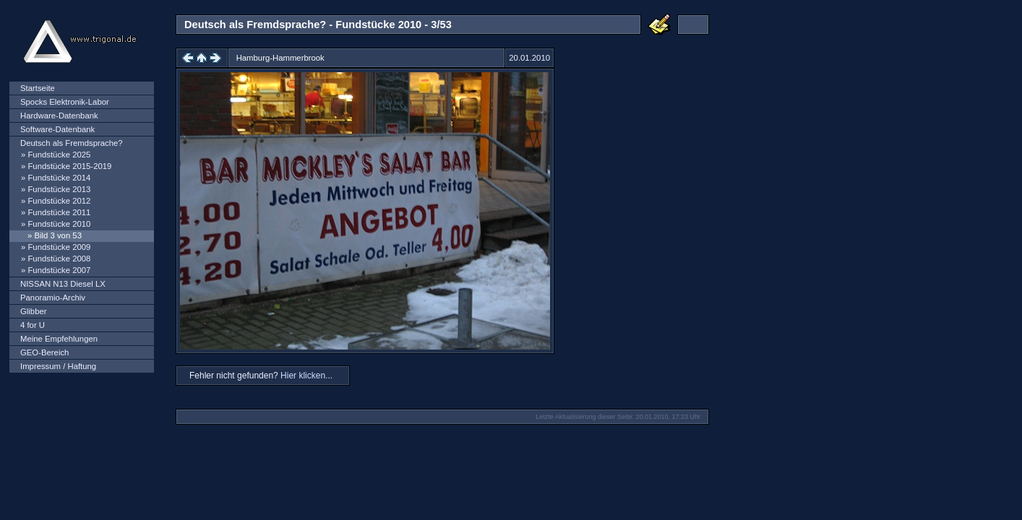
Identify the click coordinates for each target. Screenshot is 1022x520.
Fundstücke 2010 (58, 224)
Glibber (33, 311)
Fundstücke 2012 (58, 200)
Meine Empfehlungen (59, 338)
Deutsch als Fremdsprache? (71, 143)
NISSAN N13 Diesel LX (63, 284)
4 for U (32, 325)
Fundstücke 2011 (58, 212)
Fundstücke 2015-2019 (69, 166)
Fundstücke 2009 (58, 247)
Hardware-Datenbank (59, 115)
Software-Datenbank (57, 129)
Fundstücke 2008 (58, 258)
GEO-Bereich (44, 352)
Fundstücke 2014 (58, 177)
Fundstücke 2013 (58, 189)
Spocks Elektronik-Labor (64, 102)
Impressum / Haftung (58, 366)
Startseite (37, 88)
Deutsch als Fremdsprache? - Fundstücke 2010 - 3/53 (318, 24)
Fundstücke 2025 (58, 154)
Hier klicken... (306, 375)
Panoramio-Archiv (52, 297)
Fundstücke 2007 (58, 270)
